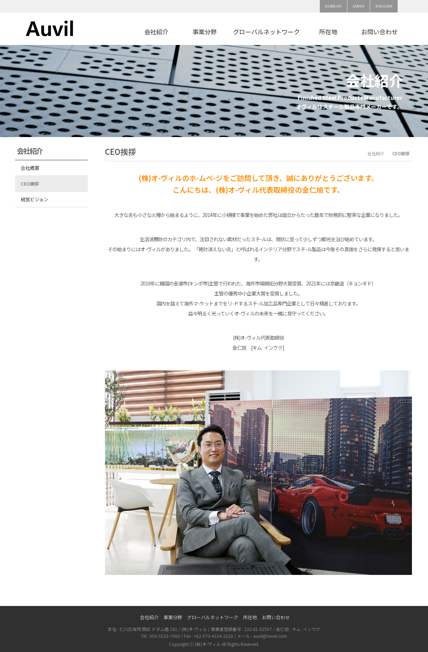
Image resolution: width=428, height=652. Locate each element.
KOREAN (333, 6)
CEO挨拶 (30, 183)
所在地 (328, 31)
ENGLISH (384, 6)
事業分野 (204, 31)
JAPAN (358, 6)
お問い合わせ (379, 31)
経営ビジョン (34, 199)
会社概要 (30, 168)
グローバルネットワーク (266, 31)
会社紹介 (156, 31)
